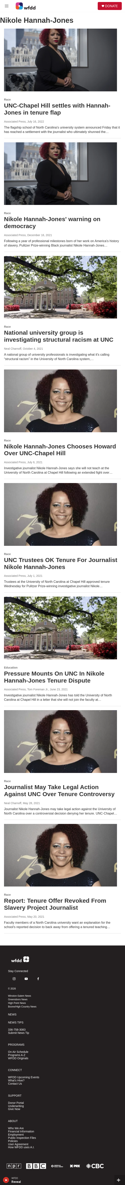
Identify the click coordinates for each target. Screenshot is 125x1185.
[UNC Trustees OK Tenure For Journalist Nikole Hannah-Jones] (60, 514)
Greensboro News (17, 999)
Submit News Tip (18, 1032)
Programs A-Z (16, 1055)
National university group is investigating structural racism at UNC (58, 336)
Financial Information (21, 1131)
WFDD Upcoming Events (23, 1077)
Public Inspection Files (22, 1137)
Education (11, 667)
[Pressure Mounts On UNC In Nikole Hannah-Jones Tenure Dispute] (60, 628)
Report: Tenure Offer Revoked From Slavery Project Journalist (55, 904)
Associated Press (15, 121)
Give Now (14, 1109)
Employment (16, 1134)
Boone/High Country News (22, 1006)
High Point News (17, 1003)
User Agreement (18, 1144)
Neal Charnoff (12, 348)
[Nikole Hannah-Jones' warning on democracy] (60, 173)
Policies (13, 1141)
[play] (6, 1180)
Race (7, 99)
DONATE (111, 6)
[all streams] (119, 1180)
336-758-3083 (16, 1029)
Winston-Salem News (19, 995)
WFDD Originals (18, 1058)
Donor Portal (16, 1102)
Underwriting (16, 1106)
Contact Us (15, 1083)
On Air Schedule (18, 1051)
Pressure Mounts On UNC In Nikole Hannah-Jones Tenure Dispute (54, 677)
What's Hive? (16, 1080)
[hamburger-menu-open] (6, 6)
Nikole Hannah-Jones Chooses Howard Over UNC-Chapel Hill (60, 450)
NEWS (12, 1014)
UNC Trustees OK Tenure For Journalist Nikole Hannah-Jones (60, 563)
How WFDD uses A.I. (21, 1147)
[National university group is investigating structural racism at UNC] (60, 287)
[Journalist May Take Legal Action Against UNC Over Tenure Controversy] (60, 741)
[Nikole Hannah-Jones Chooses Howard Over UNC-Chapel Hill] (60, 400)
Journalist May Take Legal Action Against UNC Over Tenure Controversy (59, 790)
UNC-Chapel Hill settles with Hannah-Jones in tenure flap (57, 109)
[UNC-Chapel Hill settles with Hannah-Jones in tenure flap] (60, 60)
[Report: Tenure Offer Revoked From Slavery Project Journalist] (60, 855)
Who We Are (16, 1128)
